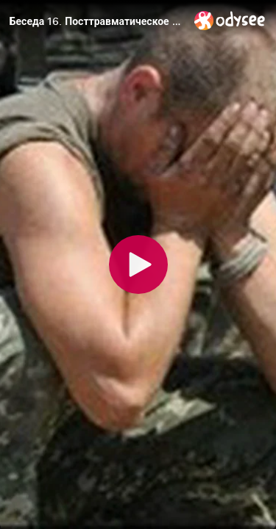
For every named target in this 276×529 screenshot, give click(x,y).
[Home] (230, 20)
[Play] (138, 264)
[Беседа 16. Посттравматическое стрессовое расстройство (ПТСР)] (96, 21)
